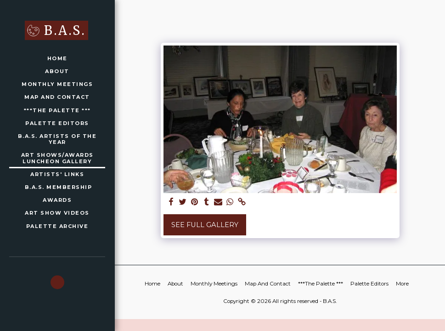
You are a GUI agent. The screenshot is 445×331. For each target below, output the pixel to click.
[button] (57, 282)
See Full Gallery (204, 225)
